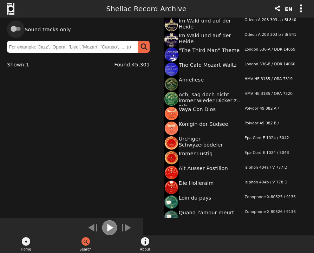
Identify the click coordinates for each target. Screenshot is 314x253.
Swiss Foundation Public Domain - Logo (14, 9)
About (145, 249)
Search (85, 249)
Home (26, 249)
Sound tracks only (48, 29)
